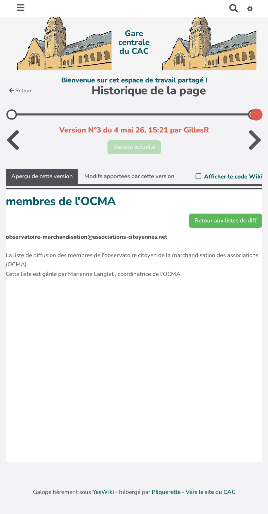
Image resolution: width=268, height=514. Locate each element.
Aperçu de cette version (42, 176)
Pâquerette (166, 492)
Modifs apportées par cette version (129, 176)
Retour (20, 90)
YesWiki (103, 492)
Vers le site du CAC (210, 492)
